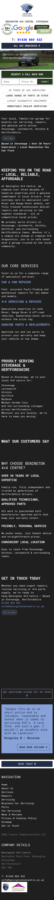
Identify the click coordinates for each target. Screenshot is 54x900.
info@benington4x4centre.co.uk (22, 606)
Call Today (8, 138)
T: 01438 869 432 (13, 876)
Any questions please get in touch (27, 693)
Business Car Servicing (17, 803)
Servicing (8, 799)
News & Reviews (11, 814)
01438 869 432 (29, 40)
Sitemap (6, 822)
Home (4, 784)
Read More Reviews (33, 747)
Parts (5, 807)
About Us (7, 788)
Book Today (27, 763)
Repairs (6, 795)
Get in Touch (9, 612)
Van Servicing (11, 810)
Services (7, 792)
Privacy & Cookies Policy (19, 818)
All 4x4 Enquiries (27, 45)
